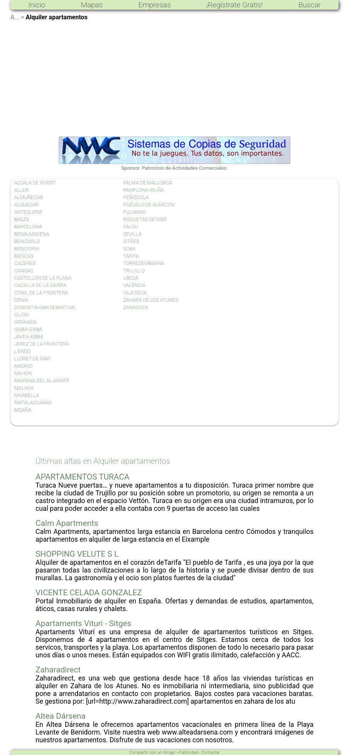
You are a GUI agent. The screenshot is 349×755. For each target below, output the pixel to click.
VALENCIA (134, 285)
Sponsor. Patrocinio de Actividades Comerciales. (174, 165)
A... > (17, 17)
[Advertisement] (174, 79)
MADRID (23, 366)
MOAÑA (22, 410)
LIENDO (22, 351)
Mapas (92, 4)
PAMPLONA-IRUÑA (143, 190)
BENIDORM (26, 249)
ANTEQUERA (28, 212)
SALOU (130, 227)
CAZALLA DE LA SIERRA (40, 285)
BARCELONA (28, 227)
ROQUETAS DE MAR (145, 219)
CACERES (25, 263)
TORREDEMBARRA (143, 263)
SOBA (129, 249)
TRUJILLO (134, 271)
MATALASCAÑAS (32, 402)
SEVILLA (132, 234)
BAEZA (21, 219)
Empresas (154, 4)
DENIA (21, 300)
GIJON (21, 315)
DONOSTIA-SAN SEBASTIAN (44, 307)
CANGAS (23, 271)
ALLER (21, 190)
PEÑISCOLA (136, 197)
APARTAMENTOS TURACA (82, 476)
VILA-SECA (134, 293)
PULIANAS (134, 212)
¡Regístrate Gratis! (234, 4)
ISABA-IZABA (28, 329)
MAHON (23, 373)
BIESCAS (24, 256)
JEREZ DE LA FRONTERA (41, 344)
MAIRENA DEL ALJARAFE (41, 380)
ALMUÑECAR (28, 197)
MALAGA (24, 388)
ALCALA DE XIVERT (35, 183)
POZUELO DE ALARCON (148, 205)
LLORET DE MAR (32, 358)
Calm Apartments (67, 523)
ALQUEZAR (26, 205)
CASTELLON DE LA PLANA (42, 278)
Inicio (36, 4)
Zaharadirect (58, 669)
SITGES (131, 241)
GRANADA (25, 322)
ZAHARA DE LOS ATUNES (150, 300)
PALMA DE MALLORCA (147, 183)
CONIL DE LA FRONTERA (41, 293)
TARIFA (131, 256)
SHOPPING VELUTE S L (77, 554)
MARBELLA (26, 395)
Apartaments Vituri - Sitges (83, 623)
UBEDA (131, 278)
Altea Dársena (61, 716)
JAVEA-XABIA (28, 336)
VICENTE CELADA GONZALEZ (89, 592)
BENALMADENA (31, 234)
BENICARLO (27, 241)
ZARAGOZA (135, 307)
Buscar (309, 4)
